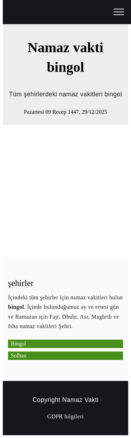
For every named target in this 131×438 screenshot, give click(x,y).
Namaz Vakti (80, 399)
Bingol (18, 344)
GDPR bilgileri (65, 416)
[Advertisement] (65, 190)
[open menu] (119, 12)
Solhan (18, 356)
